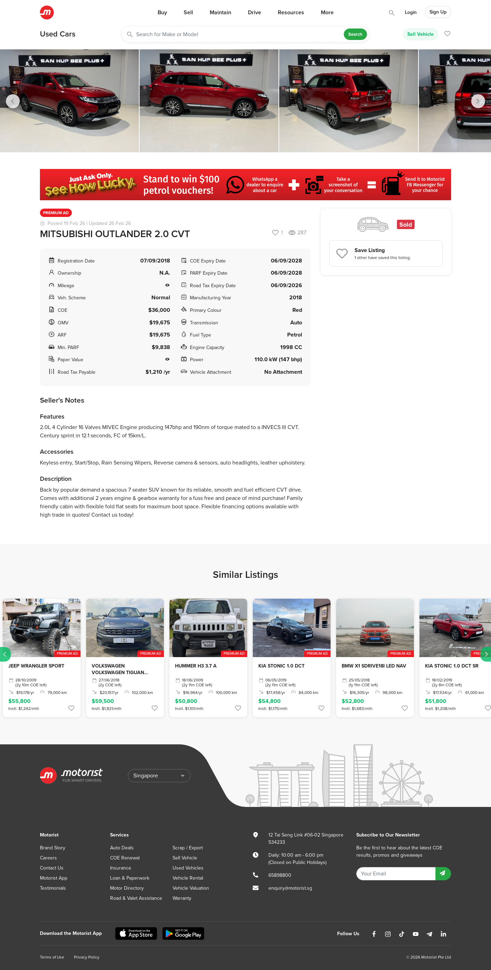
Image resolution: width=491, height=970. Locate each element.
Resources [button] (291, 12)
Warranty (182, 898)
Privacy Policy (86, 957)
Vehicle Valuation (191, 888)
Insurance (120, 868)
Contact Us (52, 868)
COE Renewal (125, 858)
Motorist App (53, 878)
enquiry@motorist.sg (290, 888)
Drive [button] (254, 12)
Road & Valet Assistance (136, 898)
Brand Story (52, 848)
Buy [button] (162, 12)
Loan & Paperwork (129, 878)
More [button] (327, 12)
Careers (48, 858)
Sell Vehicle (420, 34)
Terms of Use (52, 957)
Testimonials (53, 888)
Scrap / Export (188, 848)
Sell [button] (188, 12)
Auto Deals (122, 848)
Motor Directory (127, 888)
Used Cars (57, 34)
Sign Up (438, 12)
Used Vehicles (188, 868)
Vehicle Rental (188, 878)
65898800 (279, 875)
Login (411, 12)
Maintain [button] (220, 12)
